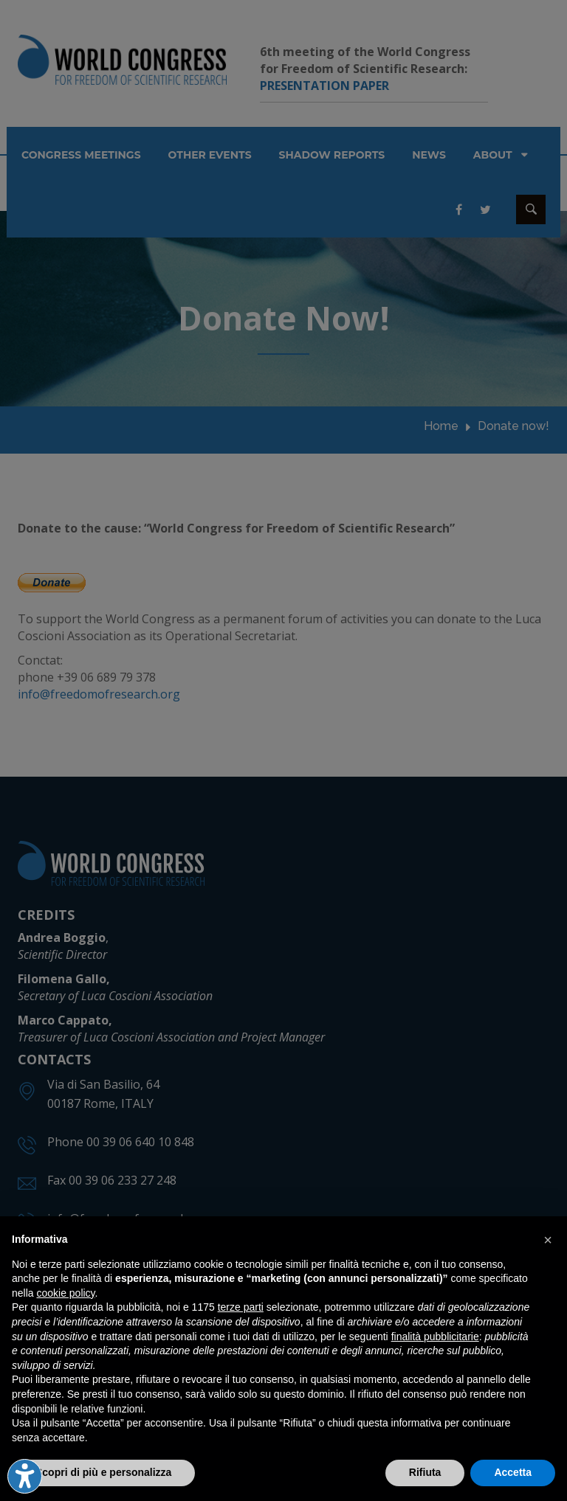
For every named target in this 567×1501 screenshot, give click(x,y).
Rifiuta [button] (425, 1472)
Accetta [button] (513, 1472)
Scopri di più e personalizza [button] (103, 1472)
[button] (548, 1240)
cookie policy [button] (65, 1293)
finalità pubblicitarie (435, 1336)
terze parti (241, 1307)
